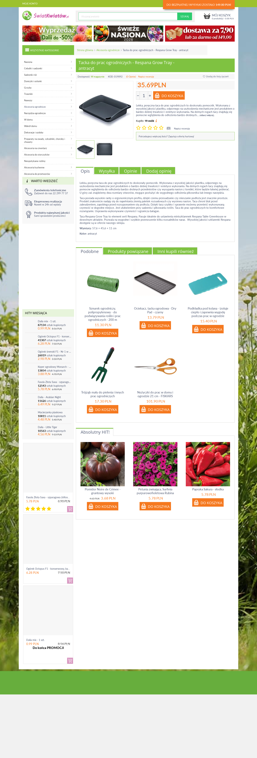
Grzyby (28, 87)
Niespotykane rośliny (35, 161)
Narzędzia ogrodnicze (35, 113)
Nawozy (28, 100)
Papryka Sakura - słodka (208, 489)
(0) (168, 128)
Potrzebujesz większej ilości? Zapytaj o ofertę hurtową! (166, 136)
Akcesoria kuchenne (34, 167)
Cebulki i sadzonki (33, 68)
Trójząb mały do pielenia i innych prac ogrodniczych (102, 394)
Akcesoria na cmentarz (35, 148)
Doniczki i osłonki (33, 81)
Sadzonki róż (30, 74)
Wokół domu (30, 126)
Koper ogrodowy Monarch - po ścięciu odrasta (54, 366)
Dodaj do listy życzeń (216, 76)
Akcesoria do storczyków (36, 154)
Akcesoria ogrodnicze (108, 50)
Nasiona (28, 62)
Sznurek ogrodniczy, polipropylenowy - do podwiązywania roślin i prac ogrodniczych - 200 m (103, 314)
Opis (85, 171)
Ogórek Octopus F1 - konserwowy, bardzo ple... (52, 568)
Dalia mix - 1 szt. (47, 321)
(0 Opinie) (131, 76)
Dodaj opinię (159, 171)
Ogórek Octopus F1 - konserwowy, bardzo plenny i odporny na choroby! (54, 336)
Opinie (130, 171)
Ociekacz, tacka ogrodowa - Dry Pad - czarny (155, 310)
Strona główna (85, 50)
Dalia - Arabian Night (49, 397)
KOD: (111, 76)
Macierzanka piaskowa (50, 412)
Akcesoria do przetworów (37, 173)
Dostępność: (84, 76)
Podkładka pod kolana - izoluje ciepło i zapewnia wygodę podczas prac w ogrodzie (208, 312)
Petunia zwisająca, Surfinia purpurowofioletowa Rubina (155, 491)
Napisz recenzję (146, 76)
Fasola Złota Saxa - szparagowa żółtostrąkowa (54, 381)
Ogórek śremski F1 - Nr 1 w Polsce (54, 351)
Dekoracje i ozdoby (33, 132)
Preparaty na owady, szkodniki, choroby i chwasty (44, 140)
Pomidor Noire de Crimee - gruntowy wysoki (102, 491)
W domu (28, 119)
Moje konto (29, 3)
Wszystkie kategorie (42, 49)
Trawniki (28, 93)
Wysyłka (107, 171)
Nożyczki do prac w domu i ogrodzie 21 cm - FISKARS (155, 394)
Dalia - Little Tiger (47, 427)
